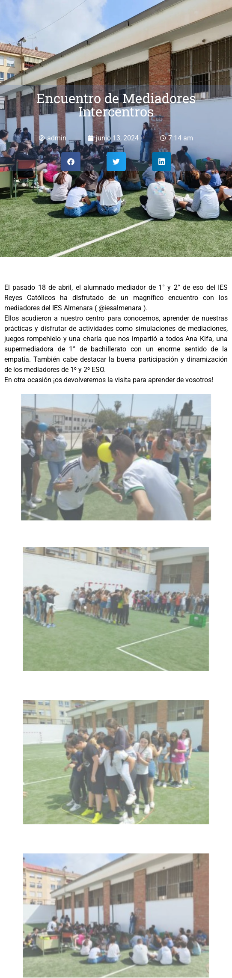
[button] (70, 161)
